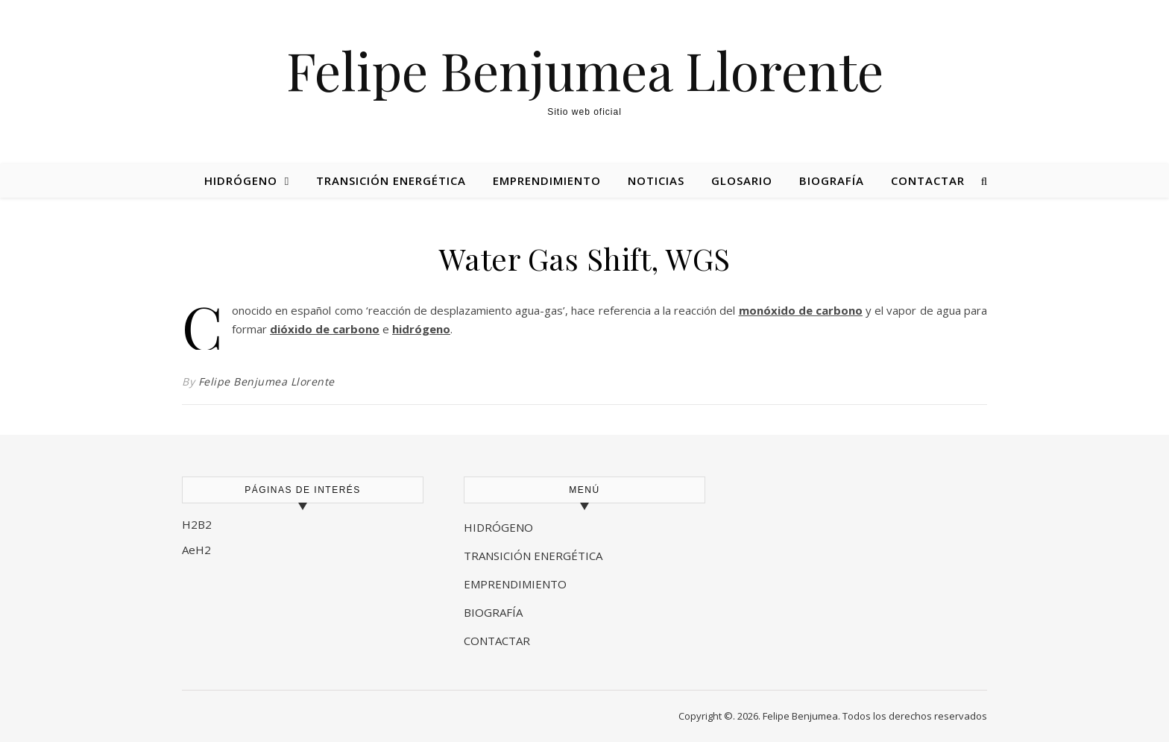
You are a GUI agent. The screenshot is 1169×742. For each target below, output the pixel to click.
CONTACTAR (497, 640)
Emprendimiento (547, 180)
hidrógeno (421, 328)
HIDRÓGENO (498, 527)
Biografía (831, 180)
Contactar (928, 180)
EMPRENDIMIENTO (515, 583)
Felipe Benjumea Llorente (584, 69)
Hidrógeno (240, 180)
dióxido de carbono (324, 328)
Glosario (741, 180)
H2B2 (197, 524)
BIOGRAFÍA (495, 612)
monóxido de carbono (801, 310)
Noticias (656, 180)
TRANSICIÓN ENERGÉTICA (533, 555)
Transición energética (391, 180)
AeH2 (198, 549)
